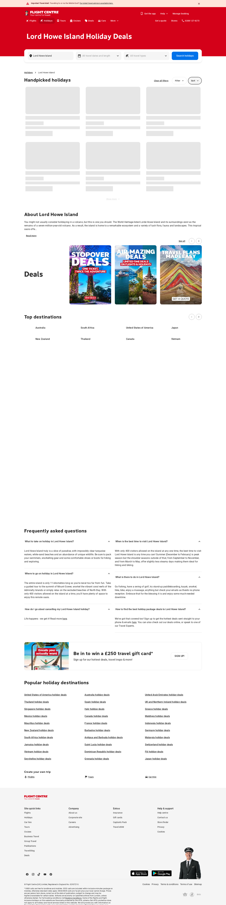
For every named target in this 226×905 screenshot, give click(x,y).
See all (182, 241)
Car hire (28, 822)
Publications (30, 846)
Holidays (46, 20)
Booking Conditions (73, 898)
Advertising (74, 827)
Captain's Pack (120, 822)
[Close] (199, 3)
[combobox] (50, 56)
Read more (31, 236)
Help (164, 13)
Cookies (161, 832)
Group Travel (30, 841)
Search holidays (185, 55)
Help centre (162, 813)
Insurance (118, 813)
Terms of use (186, 884)
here (64, 618)
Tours (61, 20)
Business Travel (31, 836)
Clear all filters (161, 81)
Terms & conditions (170, 884)
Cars (102, 20)
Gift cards (117, 817)
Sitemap (198, 884)
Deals (89, 20)
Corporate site (75, 817)
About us (73, 813)
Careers (72, 822)
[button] (67, 541)
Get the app (148, 13)
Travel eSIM (118, 827)
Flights (31, 20)
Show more (113, 199)
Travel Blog (29, 850)
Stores (174, 21)
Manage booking (181, 13)
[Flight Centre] (45, 14)
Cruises (75, 20)
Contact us (162, 817)
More (115, 20)
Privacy (160, 827)
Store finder (162, 822)
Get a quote (160, 21)
